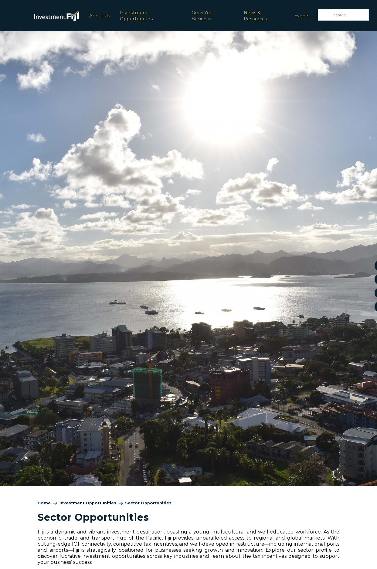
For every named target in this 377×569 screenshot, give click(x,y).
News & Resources (255, 16)
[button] (99, 15)
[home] (40, 15)
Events (302, 16)
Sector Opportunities (148, 503)
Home (44, 503)
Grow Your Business (203, 16)
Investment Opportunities (136, 16)
